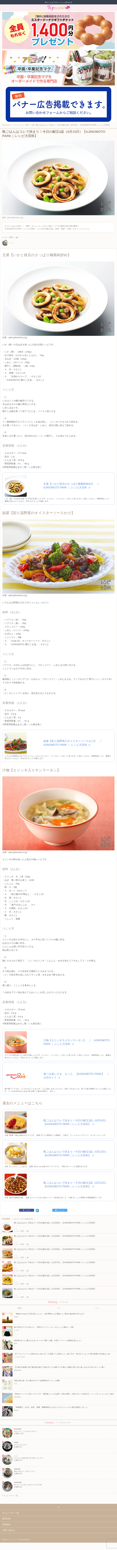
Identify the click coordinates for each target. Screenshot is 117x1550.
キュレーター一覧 (10, 1496)
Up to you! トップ (9, 125)
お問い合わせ (8, 1530)
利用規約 (6, 1524)
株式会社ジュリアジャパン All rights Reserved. (16, 1539)
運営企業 (6, 1518)
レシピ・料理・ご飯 (26, 125)
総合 (97, 1308)
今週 (58, 1308)
